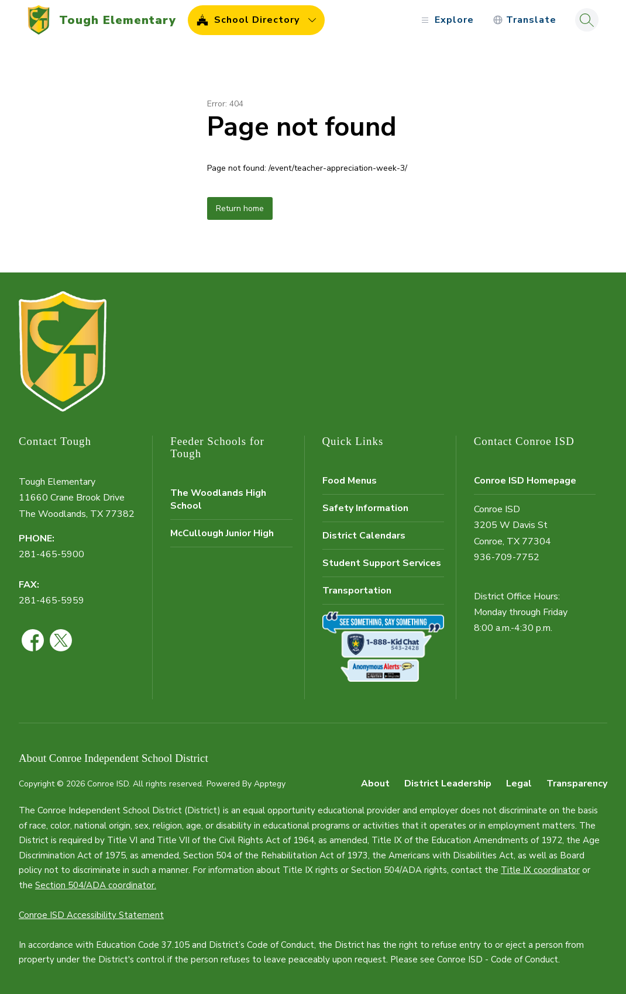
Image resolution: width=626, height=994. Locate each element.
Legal (519, 783)
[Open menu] (446, 20)
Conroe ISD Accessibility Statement (91, 915)
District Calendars (363, 535)
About (375, 783)
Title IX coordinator (540, 870)
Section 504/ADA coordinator (94, 885)
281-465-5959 (51, 600)
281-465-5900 (51, 554)
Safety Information (365, 508)
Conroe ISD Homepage (525, 480)
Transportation (356, 590)
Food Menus (349, 480)
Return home (240, 208)
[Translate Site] (524, 20)
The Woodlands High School (218, 499)
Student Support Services (381, 563)
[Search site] (587, 20)
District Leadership (447, 783)
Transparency (576, 783)
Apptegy (270, 783)
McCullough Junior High (222, 533)
